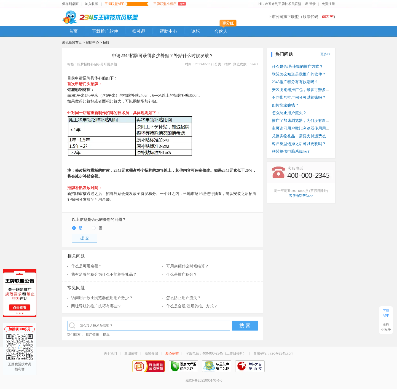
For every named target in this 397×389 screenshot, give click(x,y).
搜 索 (245, 325)
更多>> (325, 54)
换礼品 (139, 31)
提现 (106, 334)
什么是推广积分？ (181, 274)
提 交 (84, 238)
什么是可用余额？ (86, 266)
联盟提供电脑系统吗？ (291, 151)
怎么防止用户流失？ (183, 298)
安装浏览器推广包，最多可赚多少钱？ (304, 90)
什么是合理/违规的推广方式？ (297, 67)
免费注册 (328, 4)
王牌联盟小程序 (169, 4)
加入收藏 (91, 4)
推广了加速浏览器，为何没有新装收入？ (306, 121)
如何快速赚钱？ (285, 105)
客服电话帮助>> (301, 196)
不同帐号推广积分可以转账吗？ (299, 97)
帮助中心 (168, 31)
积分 (100, 64)
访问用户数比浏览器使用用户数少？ (102, 298)
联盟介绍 (151, 353)
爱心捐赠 (172, 353)
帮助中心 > (94, 42)
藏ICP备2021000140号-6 (204, 380)
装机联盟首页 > (73, 42)
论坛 (195, 31)
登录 (312, 4)
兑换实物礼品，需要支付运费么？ (301, 136)
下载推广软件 (105, 31)
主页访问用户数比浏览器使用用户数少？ (306, 128)
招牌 (106, 42)
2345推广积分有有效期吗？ (295, 82)
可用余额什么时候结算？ (187, 266)
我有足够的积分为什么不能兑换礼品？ (104, 274)
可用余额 (110, 64)
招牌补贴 (90, 64)
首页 (73, 31)
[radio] (77, 228)
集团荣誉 (131, 353)
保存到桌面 (70, 4)
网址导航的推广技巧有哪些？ (96, 306)
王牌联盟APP (126, 4)
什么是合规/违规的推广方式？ (192, 306)
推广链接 (92, 334)
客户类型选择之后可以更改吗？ (299, 144)
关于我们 (110, 353)
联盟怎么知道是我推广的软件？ (299, 74)
